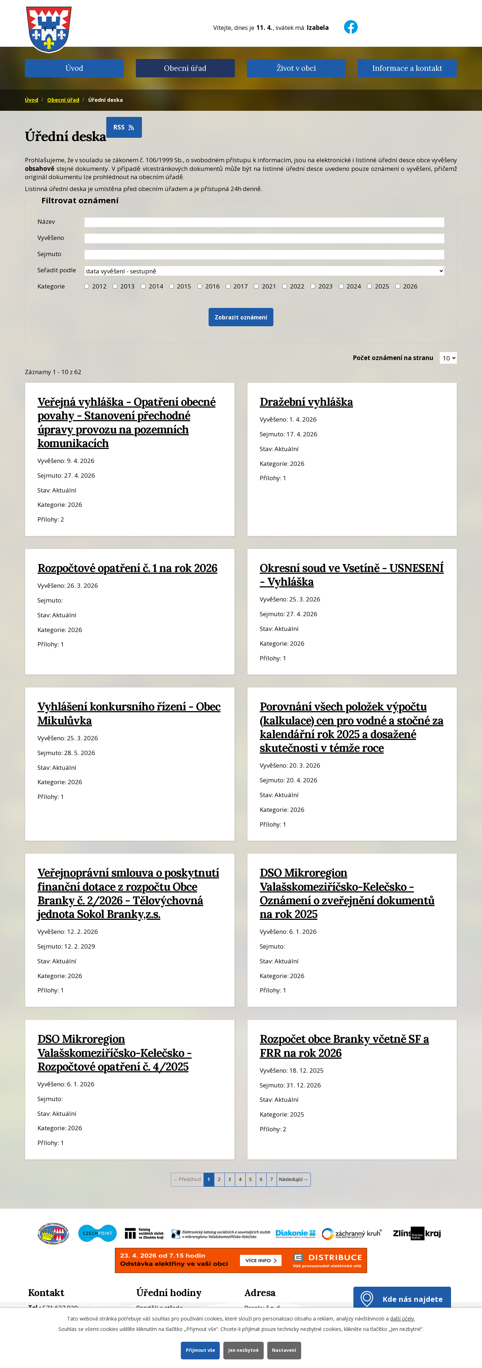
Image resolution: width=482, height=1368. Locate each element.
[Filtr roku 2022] (284, 286)
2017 (240, 286)
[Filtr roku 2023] (313, 286)
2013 (127, 286)
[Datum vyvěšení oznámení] (264, 238)
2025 (382, 286)
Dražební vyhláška (306, 402)
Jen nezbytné (243, 1350)
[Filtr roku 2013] (115, 286)
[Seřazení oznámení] (264, 271)
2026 (410, 286)
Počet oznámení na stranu (393, 358)
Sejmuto (49, 254)
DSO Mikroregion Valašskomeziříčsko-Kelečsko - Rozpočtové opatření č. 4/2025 (114, 1052)
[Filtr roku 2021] (256, 286)
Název (46, 221)
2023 (325, 286)
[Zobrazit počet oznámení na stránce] (448, 358)
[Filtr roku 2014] (143, 286)
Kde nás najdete (413, 1299)
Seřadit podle (56, 270)
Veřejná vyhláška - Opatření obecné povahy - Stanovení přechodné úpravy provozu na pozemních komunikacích (126, 422)
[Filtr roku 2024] (341, 286)
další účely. (402, 1318)
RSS (124, 127)
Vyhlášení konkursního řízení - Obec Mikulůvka (128, 713)
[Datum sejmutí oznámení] (264, 255)
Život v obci (296, 68)
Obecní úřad (185, 68)
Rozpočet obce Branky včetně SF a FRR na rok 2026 (344, 1045)
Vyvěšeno (50, 237)
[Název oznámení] (264, 222)
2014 (156, 286)
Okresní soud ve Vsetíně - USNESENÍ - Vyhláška (352, 574)
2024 (354, 286)
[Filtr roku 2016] (199, 286)
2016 (212, 286)
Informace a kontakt (407, 68)
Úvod (74, 68)
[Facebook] (351, 22)
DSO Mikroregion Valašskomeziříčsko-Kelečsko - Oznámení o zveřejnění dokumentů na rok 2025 (347, 893)
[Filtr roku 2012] (86, 286)
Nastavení (284, 1350)
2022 (297, 286)
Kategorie (51, 286)
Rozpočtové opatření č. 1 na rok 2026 (127, 568)
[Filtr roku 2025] (369, 286)
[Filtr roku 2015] (171, 286)
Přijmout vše (200, 1350)
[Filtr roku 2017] (228, 286)
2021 (269, 286)
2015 (184, 286)
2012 (99, 286)
